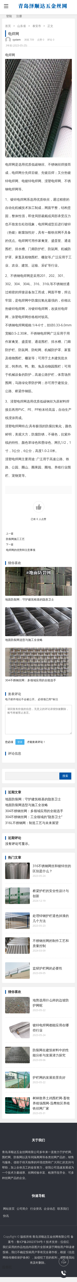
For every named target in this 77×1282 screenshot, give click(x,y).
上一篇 (9, 533)
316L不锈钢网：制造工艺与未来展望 (32, 827)
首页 (8, 26)
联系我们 (63, 1213)
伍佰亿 (64, 1247)
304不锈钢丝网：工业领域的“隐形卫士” (33, 822)
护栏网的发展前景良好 (51, 1082)
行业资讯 (36, 1213)
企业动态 (49, 1213)
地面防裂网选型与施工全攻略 (24, 640)
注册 (19, 16)
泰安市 (36, 26)
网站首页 (9, 1213)
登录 (19, 747)
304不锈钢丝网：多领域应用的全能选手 (30, 680)
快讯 (6, 1221)
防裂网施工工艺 (15, 539)
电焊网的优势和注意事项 (20, 550)
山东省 (21, 26)
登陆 (9, 16)
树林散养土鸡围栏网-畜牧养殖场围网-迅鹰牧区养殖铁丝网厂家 (51, 1108)
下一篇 (9, 544)
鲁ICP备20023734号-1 (31, 1247)
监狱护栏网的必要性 (47, 973)
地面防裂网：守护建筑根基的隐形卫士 (29, 599)
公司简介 (22, 1213)
